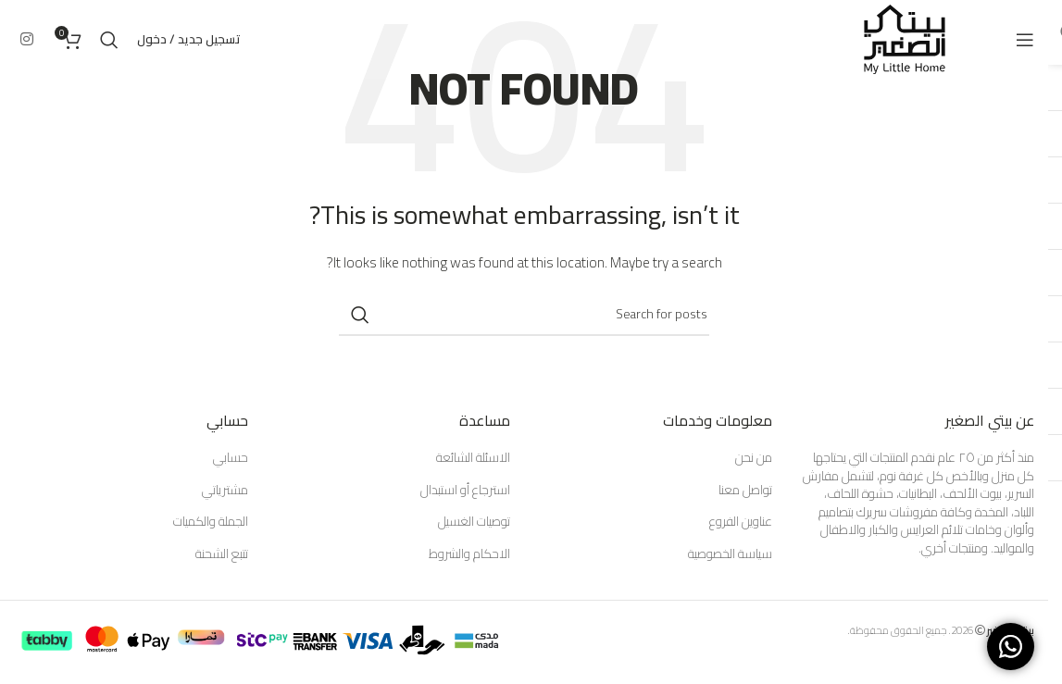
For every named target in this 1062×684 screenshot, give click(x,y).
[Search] (109, 39)
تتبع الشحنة (221, 554)
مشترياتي (225, 490)
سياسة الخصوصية (730, 554)
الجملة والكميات (210, 522)
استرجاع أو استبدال (465, 490)
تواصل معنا (745, 490)
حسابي (230, 458)
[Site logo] (904, 38)
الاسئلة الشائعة (473, 458)
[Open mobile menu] (1024, 39)
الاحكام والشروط (469, 554)
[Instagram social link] (26, 39)
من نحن (753, 458)
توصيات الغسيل (474, 522)
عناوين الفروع (740, 522)
